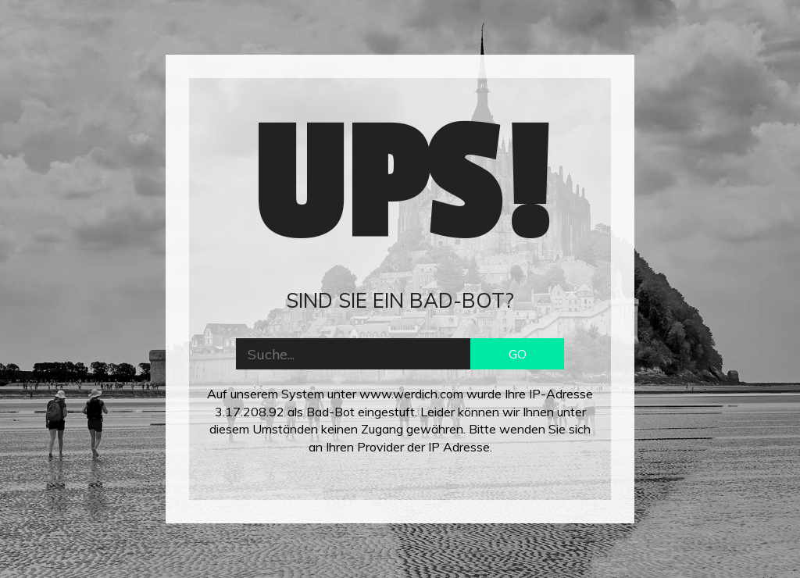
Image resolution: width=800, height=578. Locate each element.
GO (518, 354)
